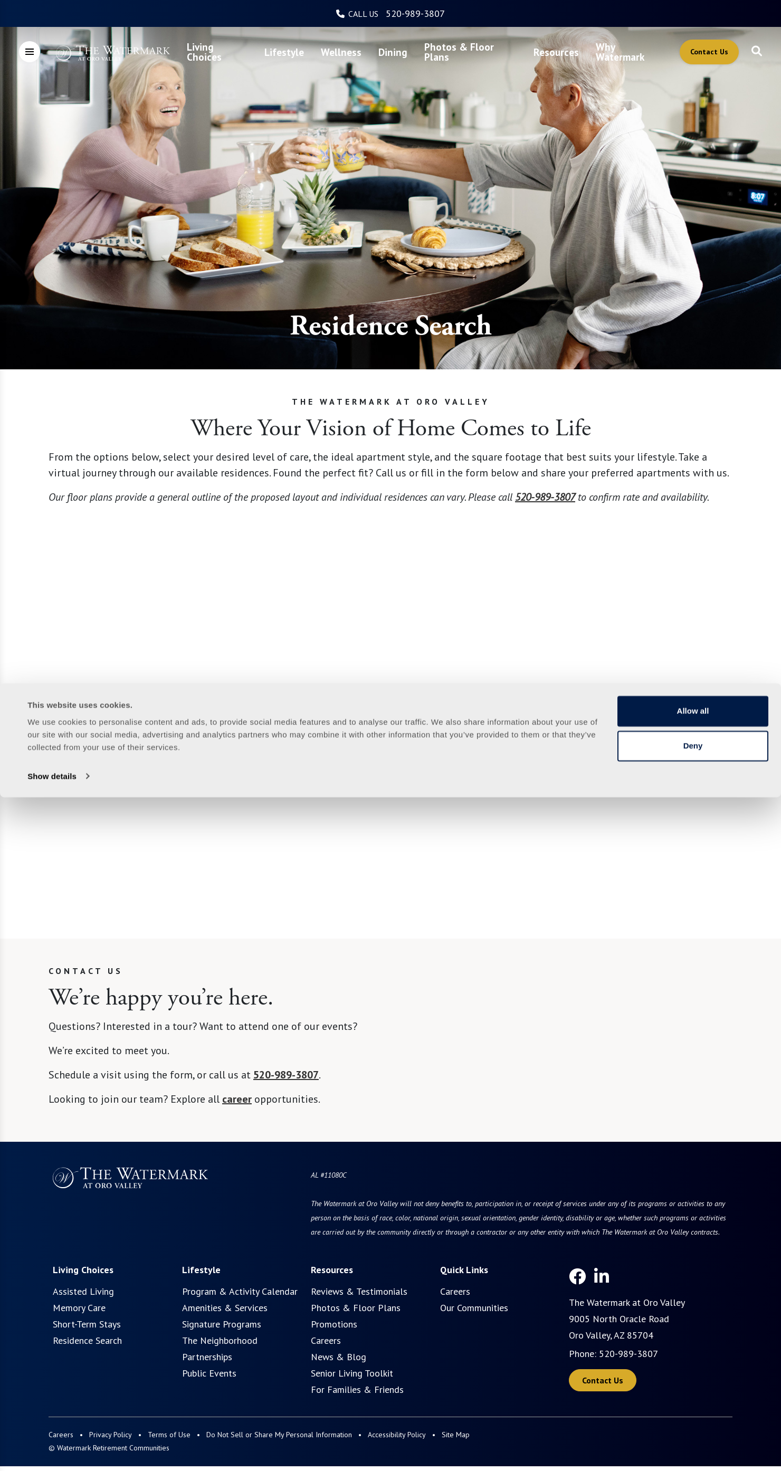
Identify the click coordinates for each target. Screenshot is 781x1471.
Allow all (693, 1385)
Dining (392, 52)
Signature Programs (221, 1324)
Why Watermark (620, 51)
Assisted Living (83, 1291)
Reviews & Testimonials (359, 1291)
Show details (52, 1450)
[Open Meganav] (29, 51)
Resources (556, 52)
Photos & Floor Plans (459, 51)
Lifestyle (284, 52)
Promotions (334, 1324)
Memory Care (79, 1308)
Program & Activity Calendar (240, 1291)
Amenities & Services (225, 1308)
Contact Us (709, 51)
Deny (693, 1419)
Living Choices (204, 51)
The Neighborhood (220, 1340)
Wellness (341, 52)
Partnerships (207, 1357)
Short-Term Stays (87, 1324)
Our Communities (474, 1308)
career (237, 1099)
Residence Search (87, 1340)
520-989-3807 (415, 13)
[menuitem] (217, 51)
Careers (326, 1340)
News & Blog (338, 1357)
